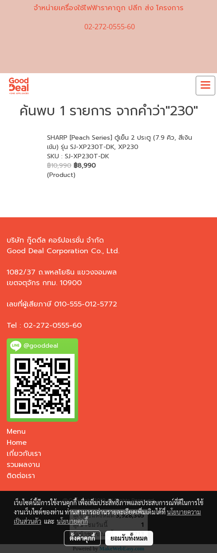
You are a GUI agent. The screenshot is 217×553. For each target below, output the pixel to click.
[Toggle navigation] (205, 85)
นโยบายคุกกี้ (72, 521)
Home (17, 442)
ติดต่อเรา (21, 476)
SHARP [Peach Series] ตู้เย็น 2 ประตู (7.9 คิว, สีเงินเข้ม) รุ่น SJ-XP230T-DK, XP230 (119, 142)
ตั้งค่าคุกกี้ (82, 538)
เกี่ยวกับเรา (24, 453)
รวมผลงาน (23, 464)
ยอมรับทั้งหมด (129, 538)
